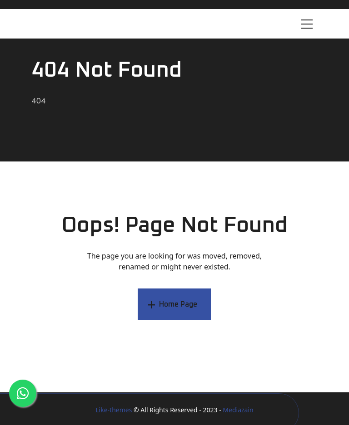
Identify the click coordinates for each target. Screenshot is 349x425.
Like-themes (113, 409)
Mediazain (238, 409)
